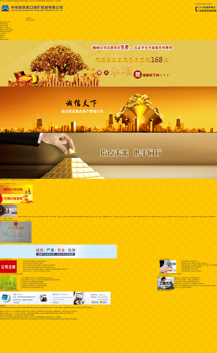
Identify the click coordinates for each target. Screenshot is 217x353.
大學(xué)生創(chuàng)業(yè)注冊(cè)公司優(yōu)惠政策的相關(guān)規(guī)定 (45, 269)
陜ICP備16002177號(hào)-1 (70, 311)
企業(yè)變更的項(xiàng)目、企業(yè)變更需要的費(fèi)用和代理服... (40, 280)
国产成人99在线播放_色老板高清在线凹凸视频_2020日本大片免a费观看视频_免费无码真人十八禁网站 (30, 1)
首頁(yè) (28, 18)
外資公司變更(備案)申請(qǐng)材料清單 (34, 261)
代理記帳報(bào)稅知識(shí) (189, 261)
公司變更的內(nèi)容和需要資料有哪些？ (32, 282)
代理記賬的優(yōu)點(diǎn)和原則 (191, 271)
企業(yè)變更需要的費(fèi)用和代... (10, 290)
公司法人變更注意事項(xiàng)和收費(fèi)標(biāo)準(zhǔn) (37, 278)
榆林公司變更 (4, 26)
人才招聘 (2, 33)
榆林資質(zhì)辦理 (5, 31)
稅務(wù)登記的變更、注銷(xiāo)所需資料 (186, 280)
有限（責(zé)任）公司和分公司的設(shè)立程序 (37, 271)
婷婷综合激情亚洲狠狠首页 (54, 319)
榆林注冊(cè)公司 (5, 22)
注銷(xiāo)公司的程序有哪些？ (183, 287)
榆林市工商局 (82, 307)
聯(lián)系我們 (207, 4)
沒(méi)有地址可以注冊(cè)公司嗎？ (33, 263)
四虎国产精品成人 (5, 319)
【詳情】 (10, 218)
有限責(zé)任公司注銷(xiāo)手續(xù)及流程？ (194, 263)
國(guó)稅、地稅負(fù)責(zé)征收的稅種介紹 (187, 278)
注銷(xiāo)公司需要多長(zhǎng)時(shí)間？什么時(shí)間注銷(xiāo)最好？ (195, 285)
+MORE (2, 259)
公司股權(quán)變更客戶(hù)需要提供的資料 (33, 285)
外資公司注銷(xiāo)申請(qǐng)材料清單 (11, 274)
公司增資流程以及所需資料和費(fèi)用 (31, 287)
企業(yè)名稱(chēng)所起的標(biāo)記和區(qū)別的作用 (39, 265)
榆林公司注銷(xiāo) (5, 28)
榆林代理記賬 (4, 24)
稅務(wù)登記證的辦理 (164, 290)
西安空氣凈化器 (4, 307)
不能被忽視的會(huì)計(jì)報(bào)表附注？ (17, 180)
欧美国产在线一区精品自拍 (19, 319)
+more (28, 220)
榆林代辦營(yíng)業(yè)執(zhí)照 (34, 307)
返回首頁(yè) (199, 4)
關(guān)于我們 (30, 20)
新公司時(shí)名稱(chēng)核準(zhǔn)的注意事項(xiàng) (39, 267)
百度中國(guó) (59, 307)
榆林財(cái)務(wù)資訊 (6, 30)
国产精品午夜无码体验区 (69, 319)
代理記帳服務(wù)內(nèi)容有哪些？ (192, 267)
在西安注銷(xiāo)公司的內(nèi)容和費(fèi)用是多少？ (189, 283)
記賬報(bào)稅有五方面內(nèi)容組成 (170, 274)
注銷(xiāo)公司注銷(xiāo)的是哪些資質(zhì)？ (186, 281)
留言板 (2, 37)
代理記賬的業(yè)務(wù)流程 (189, 269)
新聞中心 (2, 35)
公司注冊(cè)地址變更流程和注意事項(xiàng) (33, 283)
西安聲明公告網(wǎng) (71, 307)
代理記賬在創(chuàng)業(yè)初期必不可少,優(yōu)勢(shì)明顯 (199, 265)
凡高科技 (89, 307)
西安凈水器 (13, 307)
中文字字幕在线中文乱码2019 (36, 319)
